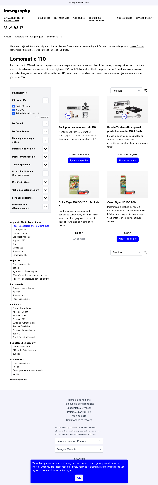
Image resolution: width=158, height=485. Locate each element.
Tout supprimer (42, 117)
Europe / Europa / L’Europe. (55, 50)
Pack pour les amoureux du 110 (77, 127)
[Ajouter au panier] (79, 160)
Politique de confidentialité (79, 403)
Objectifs (44, 18)
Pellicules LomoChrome (24, 330)
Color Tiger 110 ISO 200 (121, 202)
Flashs (16, 367)
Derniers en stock (21, 346)
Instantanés (61, 18)
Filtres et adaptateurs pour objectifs (31, 279)
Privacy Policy (77, 467)
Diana (15, 244)
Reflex (16, 268)
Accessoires (124, 18)
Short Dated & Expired (24, 337)
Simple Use (18, 248)
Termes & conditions (79, 399)
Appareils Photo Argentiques (14, 19)
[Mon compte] (10, 27)
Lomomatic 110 (20, 255)
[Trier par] (126, 90)
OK (79, 477)
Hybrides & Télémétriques (25, 271)
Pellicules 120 (19, 315)
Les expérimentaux (22, 237)
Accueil (7, 36)
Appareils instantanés (23, 288)
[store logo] (17, 11)
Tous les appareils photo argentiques (31, 226)
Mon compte (79, 415)
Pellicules (79, 18)
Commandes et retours (79, 419)
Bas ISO (16, 333)
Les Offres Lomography (96, 19)
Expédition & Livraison (79, 407)
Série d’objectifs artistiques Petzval (30, 275)
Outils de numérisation (24, 323)
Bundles (16, 354)
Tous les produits (21, 299)
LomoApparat (19, 229)
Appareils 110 (19, 240)
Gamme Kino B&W (21, 326)
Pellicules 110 (19, 319)
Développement (145, 18)
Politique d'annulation (79, 411)
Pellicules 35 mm (21, 312)
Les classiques (20, 233)
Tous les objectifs (21, 264)
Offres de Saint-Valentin (24, 350)
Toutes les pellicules (22, 308)
